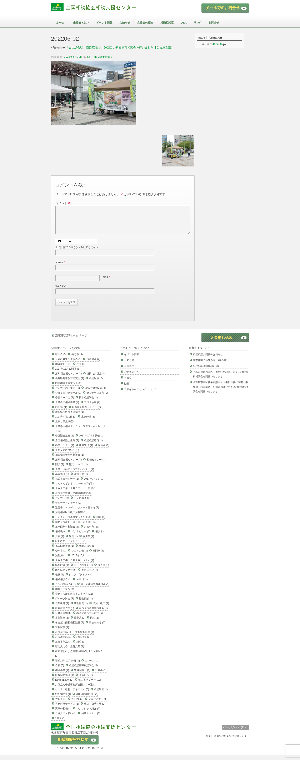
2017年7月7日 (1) (94, 483)
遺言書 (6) (103, 570)
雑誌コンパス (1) (78, 469)
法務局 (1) (60, 560)
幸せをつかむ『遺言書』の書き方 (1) (75, 526)
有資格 (128, 382)
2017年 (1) (61, 412)
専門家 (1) (98, 555)
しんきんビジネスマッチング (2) (73, 522)
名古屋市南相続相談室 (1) (69, 627)
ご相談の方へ (131, 376)
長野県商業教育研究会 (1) (69, 383)
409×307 (217, 44)
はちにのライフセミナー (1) (70, 546)
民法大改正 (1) (101, 608)
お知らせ (124, 22)
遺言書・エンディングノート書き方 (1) (77, 512)
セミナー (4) (62, 502)
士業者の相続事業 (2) (67, 407)
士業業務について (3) (67, 455)
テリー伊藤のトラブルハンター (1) (74, 474)
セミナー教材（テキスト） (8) (72, 694)
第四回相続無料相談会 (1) (93, 613)
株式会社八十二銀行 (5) (89, 617)
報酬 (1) (59, 579)
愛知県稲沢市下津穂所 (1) (69, 416)
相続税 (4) (60, 536)
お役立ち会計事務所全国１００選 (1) (75, 689)
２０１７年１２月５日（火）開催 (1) (75, 493)
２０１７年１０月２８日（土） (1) (74, 565)
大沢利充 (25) (91, 531)
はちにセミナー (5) (65, 574)
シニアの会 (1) (79, 555)
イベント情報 (104, 22)
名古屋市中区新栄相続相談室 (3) (73, 498)
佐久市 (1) (60, 703)
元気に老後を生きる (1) (68, 364)
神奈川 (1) (82, 584)
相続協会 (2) (93, 364)
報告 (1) (100, 522)
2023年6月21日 (73, 56)
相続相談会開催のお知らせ (208, 359)
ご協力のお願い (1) (65, 718)
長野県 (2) (79, 622)
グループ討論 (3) (64, 603)
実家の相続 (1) (63, 713)
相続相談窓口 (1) (93, 445)
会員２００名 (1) (64, 402)
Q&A (184, 22)
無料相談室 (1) (82, 675)
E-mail (104, 282)
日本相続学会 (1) (88, 402)
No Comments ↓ (103, 56)
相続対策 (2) (96, 383)
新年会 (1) (100, 675)
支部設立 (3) (62, 622)
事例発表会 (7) (89, 574)
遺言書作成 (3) (63, 646)
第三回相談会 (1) (83, 570)
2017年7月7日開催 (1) (91, 440)
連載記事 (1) (62, 632)
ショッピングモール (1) (68, 397)
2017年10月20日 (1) (96, 392)
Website (60, 291)
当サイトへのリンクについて (140, 394)
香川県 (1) (88, 541)
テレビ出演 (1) (82, 502)
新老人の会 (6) (87, 550)
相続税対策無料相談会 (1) (69, 459)
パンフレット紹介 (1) (88, 713)
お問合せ (214, 22)
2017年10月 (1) (80, 560)
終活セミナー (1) (90, 718)
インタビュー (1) (80, 536)
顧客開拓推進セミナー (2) (86, 412)
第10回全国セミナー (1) (68, 464)
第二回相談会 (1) (64, 550)
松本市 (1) (60, 555)
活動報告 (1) (81, 608)
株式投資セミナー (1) (67, 483)
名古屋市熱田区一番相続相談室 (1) (74, 637)
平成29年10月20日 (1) (67, 665)
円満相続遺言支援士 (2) (68, 388)
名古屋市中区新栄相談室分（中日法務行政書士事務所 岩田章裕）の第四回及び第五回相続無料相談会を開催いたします (220, 392)
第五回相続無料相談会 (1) (95, 589)
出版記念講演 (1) (64, 680)
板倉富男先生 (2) (64, 613)
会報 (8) (59, 670)
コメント (63, 203)
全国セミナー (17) (98, 703)
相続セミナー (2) (96, 464)
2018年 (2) (77, 703)
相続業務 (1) (101, 694)
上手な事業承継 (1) (65, 426)
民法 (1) (94, 622)
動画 (126, 388)
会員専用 (129, 371)
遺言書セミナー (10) (89, 684)
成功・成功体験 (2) (94, 708)
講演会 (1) (103, 450)
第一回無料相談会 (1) (67, 531)
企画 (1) (80, 369)
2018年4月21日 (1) (65, 421)
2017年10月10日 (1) (87, 699)
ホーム (60, 22)
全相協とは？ (81, 22)
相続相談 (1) (83, 641)
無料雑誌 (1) (62, 570)
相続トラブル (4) (64, 593)
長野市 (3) (77, 359)
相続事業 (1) (62, 675)
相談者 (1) (100, 536)
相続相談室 (167, 22)
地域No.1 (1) (86, 450)
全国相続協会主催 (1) (67, 445)
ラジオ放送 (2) (92, 407)
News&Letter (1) (64, 684)
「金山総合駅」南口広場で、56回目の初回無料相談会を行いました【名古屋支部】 (120, 47)
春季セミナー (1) (64, 450)
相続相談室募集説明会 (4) (83, 670)
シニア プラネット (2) (81, 579)
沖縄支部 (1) (81, 479)
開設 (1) (59, 469)
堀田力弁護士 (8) (96, 378)
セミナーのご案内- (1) (67, 392)
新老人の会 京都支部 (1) (69, 651)
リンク (198, 22)
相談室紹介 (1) (63, 369)
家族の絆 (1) (88, 421)
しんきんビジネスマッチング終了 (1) (75, 488)
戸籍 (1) (59, 541)
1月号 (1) (60, 723)
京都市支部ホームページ (71, 340)
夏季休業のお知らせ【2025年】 (211, 365)
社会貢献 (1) (86, 603)
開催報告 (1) (86, 680)
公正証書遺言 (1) (64, 440)
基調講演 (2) (62, 479)
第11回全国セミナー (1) (68, 378)
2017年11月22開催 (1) (67, 373)
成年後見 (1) (62, 608)
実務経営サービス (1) (67, 708)
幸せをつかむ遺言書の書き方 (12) (74, 598)
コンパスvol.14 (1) (65, 589)
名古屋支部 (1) (63, 641)
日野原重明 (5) (63, 617)
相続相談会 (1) (63, 584)
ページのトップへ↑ (235, 732)
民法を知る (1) (97, 627)
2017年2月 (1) (63, 699)
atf (88, 56)
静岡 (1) (73, 541)
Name (59, 267)
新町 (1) (80, 646)
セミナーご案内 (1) (97, 397)
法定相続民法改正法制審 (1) (70, 517)
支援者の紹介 (145, 22)
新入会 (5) (60, 359)
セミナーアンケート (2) (68, 507)
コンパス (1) (92, 665)
